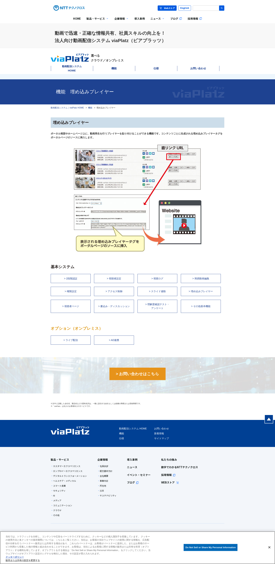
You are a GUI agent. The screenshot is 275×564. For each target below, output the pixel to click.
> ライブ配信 (70, 340)
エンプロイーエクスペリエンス (67, 471)
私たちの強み (169, 459)
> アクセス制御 (114, 291)
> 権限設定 (71, 291)
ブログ (133, 482)
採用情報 (168, 475)
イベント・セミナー (139, 475)
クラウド (57, 510)
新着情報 (159, 433)
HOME (72, 68)
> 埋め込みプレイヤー (201, 291)
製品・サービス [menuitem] (96, 21)
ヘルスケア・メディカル (64, 481)
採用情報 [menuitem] (195, 18)
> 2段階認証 (70, 278)
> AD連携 (114, 340)
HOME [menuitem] (77, 18)
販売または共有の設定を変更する (23, 560)
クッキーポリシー (15, 557)
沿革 (102, 491)
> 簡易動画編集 (200, 278)
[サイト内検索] (208, 8)
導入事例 (132, 459)
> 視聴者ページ (70, 306)
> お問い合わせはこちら (137, 374)
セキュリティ (59, 491)
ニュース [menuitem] (156, 21)
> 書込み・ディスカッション (114, 306)
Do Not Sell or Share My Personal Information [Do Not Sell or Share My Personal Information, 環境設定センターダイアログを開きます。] (210, 547)
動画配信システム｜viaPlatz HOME (67, 108)
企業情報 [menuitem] (120, 21)
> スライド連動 (157, 291)
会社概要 (104, 476)
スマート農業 (59, 486)
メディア (57, 500)
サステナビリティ (108, 496)
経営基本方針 (106, 471)
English (184, 8)
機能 (114, 68)
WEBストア (170, 482)
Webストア (167, 7)
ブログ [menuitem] (176, 18)
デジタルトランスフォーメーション (70, 476)
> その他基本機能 (200, 306)
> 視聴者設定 (114, 278)
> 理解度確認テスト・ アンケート (157, 306)
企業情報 (102, 459)
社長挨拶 (104, 466)
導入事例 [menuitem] (139, 18)
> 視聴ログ (157, 278)
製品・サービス (60, 459)
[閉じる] (269, 547)
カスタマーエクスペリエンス (66, 466)
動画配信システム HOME (133, 428)
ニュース (132, 467)
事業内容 (104, 481)
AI (54, 496)
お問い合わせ (198, 68)
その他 (56, 515)
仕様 (156, 68)
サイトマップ (161, 438)
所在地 (103, 486)
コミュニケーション (62, 505)
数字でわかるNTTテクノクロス (179, 467)
